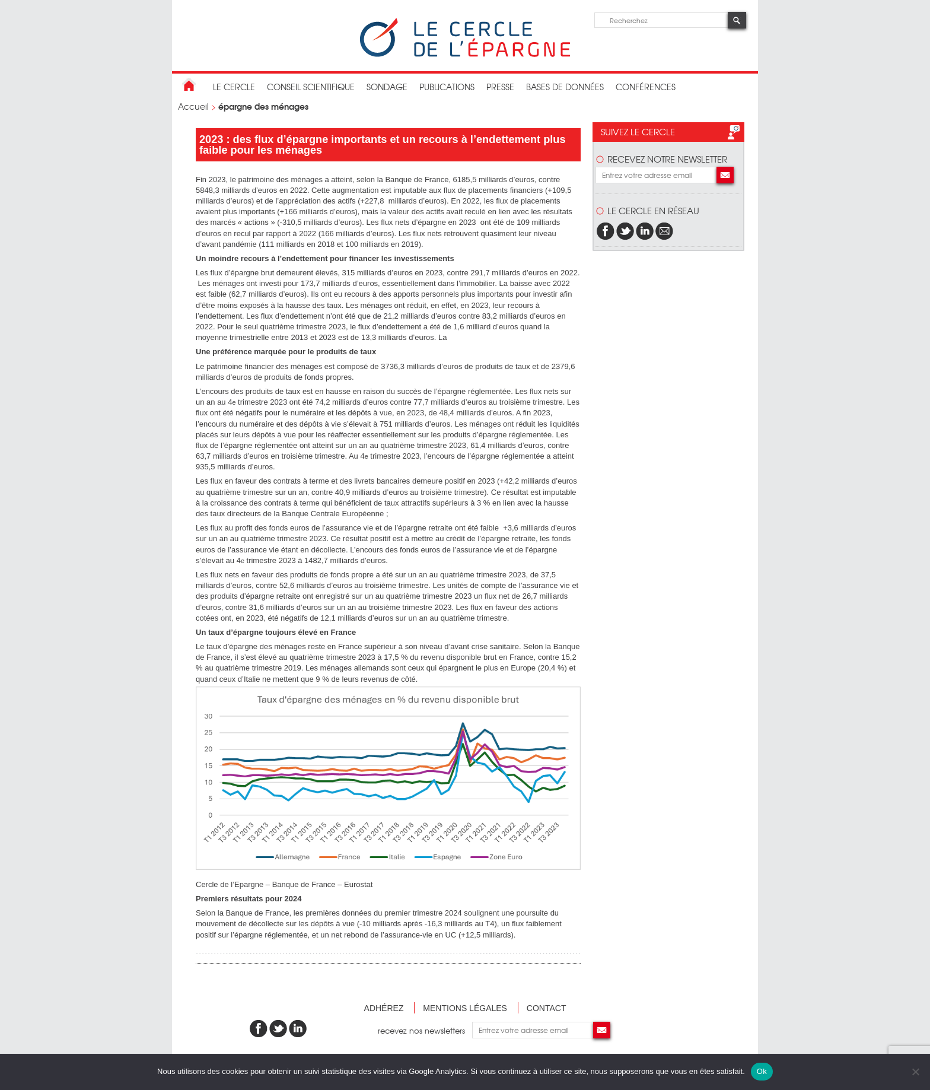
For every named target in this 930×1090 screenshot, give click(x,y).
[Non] (915, 1072)
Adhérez (384, 1008)
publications (446, 87)
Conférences (646, 87)
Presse (500, 87)
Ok (762, 1071)
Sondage (387, 87)
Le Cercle (234, 87)
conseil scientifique (311, 87)
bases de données (565, 87)
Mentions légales (465, 1008)
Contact (546, 1008)
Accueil (193, 106)
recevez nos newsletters (425, 1029)
